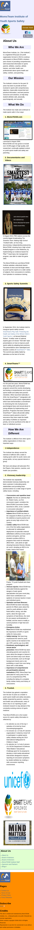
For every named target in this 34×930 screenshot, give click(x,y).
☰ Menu (28, 36)
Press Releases (6, 897)
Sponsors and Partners (9, 864)
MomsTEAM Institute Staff (11, 862)
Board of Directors (8, 860)
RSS (2, 906)
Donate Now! (28, 28)
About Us (5, 855)
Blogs (4, 866)
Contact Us (5, 890)
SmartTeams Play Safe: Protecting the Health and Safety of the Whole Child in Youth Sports (16, 334)
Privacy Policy (6, 895)
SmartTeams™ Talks (23, 350)
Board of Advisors (8, 857)
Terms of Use (5, 893)
